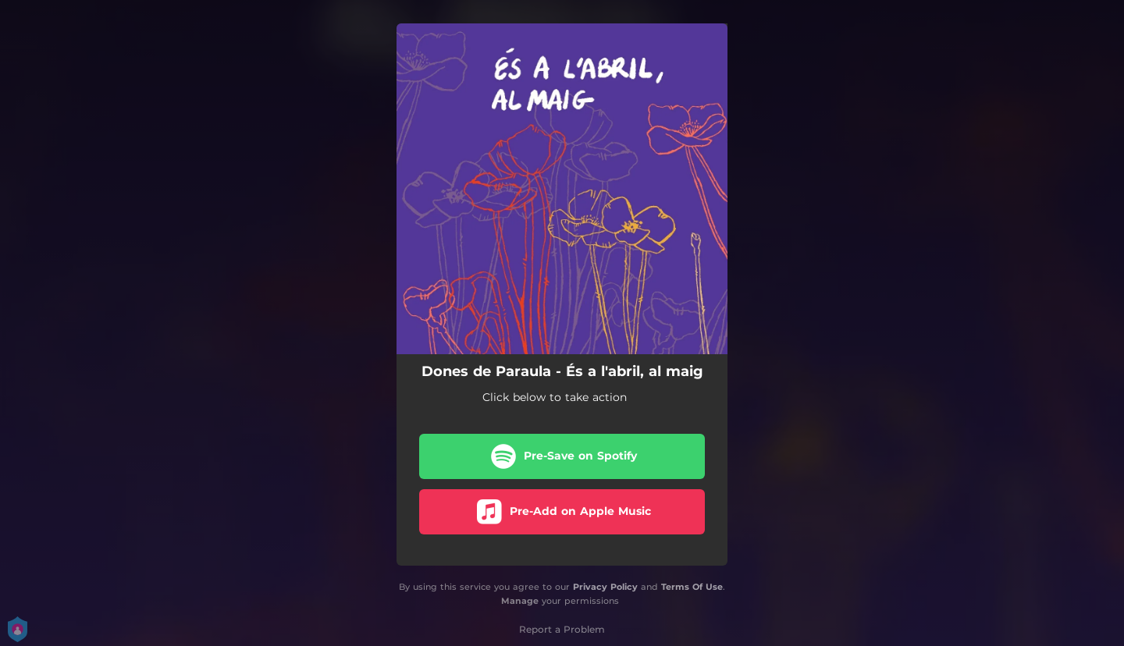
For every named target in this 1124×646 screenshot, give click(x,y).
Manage (520, 601)
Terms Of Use (692, 586)
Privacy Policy (605, 586)
